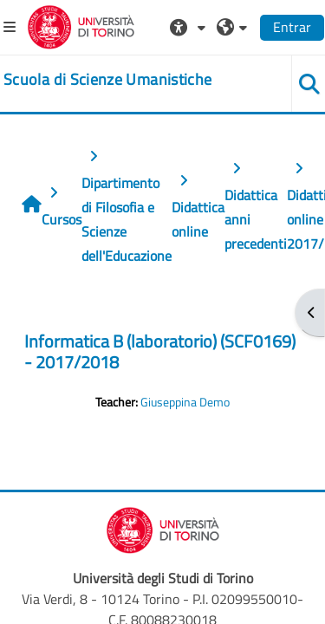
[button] (190, 27)
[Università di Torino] (81, 25)
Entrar (292, 26)
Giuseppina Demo (185, 402)
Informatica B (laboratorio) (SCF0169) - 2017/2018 (160, 351)
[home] (107, 79)
